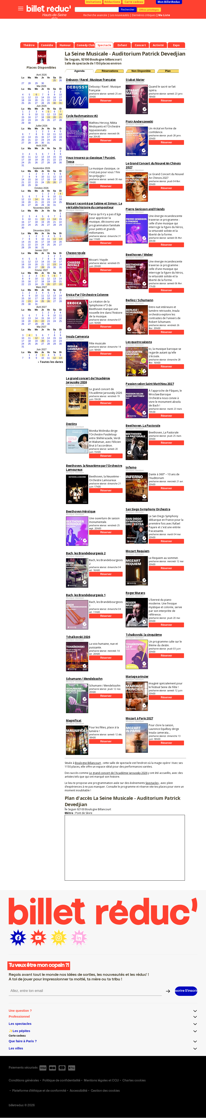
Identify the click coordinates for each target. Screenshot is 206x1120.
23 (54, 100)
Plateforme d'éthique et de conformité (39, 1091)
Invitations (93, 2)
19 (29, 100)
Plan (168, 71)
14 (42, 97)
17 (60, 97)
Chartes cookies (134, 1080)
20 (36, 100)
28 (29, 83)
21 (42, 100)
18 (23, 100)
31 (60, 103)
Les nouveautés (119, 15)
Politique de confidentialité (61, 1080)
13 (36, 97)
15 (48, 97)
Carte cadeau (134, 2)
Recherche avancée (95, 15)
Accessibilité (78, 1091)
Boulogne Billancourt (88, 763)
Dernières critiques (143, 15)
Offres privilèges (149, 9)
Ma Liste (164, 15)
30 (42, 83)
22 (48, 100)
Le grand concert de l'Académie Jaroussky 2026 (118, 773)
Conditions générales (24, 1080)
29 (36, 83)
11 (23, 97)
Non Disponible (141, 71)
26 (60, 80)
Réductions (112, 2)
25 (54, 80)
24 (60, 100)
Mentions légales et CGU (101, 1080)
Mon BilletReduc (169, 2)
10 (60, 94)
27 (23, 83)
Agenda (79, 71)
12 (29, 97)
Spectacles (152, 783)
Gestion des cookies (105, 1091)
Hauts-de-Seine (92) (54, 17)
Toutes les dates (51, 362)
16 (54, 97)
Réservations (110, 71)
